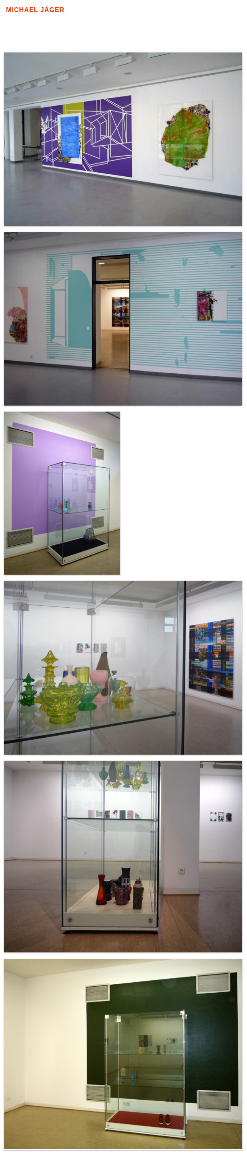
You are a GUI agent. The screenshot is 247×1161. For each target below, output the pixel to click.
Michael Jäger (35, 9)
